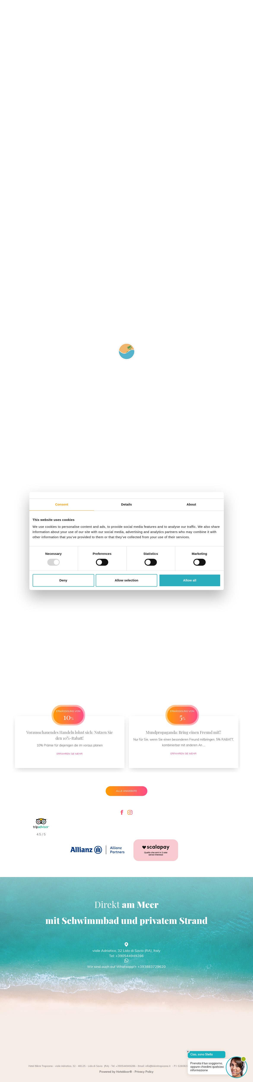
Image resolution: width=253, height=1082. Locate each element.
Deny (63, 580)
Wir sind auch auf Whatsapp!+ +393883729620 (126, 966)
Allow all (189, 580)
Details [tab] (126, 504)
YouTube (66, 411)
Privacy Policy (144, 1071)
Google (65, 447)
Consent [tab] (61, 504)
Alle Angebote (126, 790)
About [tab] (191, 504)
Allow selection (126, 580)
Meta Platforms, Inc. (74, 420)
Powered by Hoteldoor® (115, 1071)
